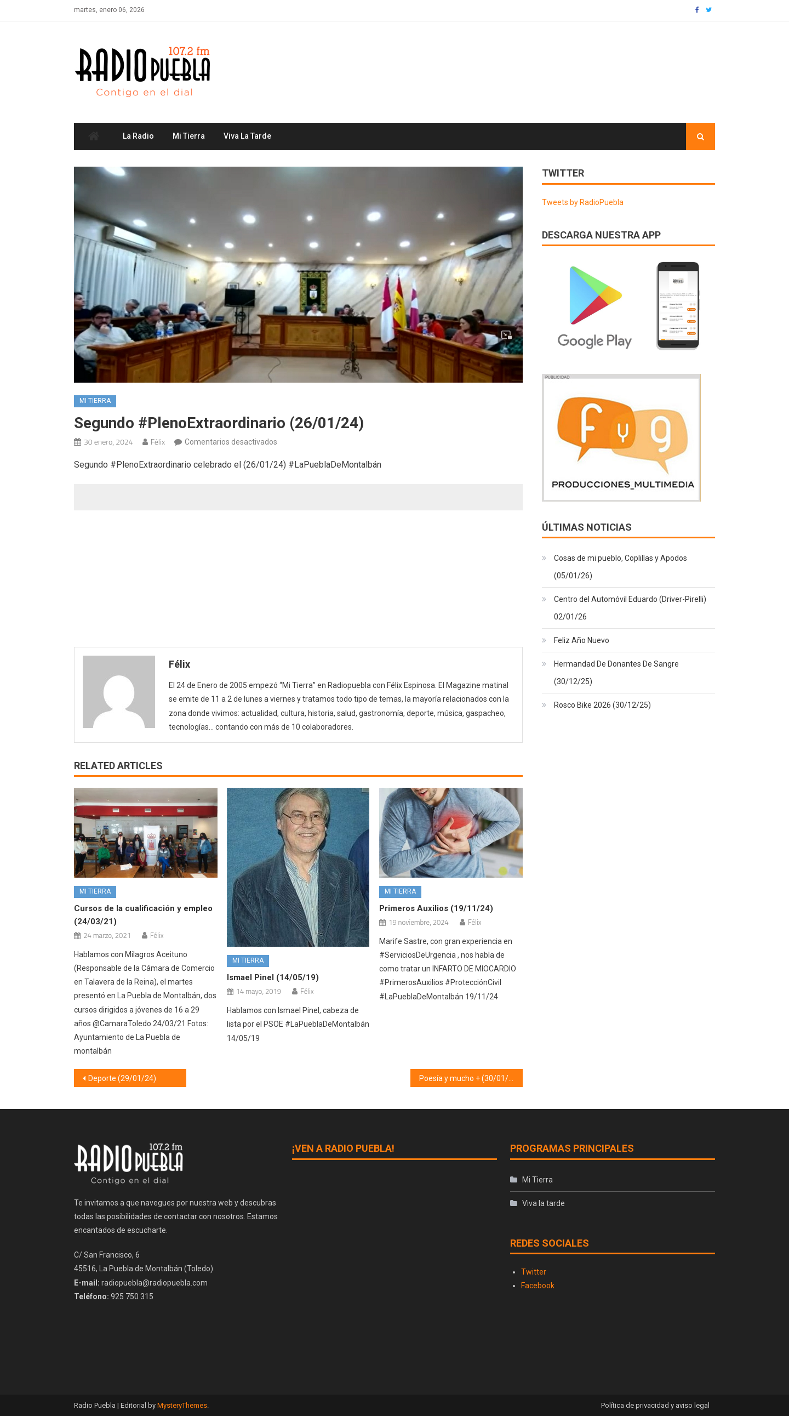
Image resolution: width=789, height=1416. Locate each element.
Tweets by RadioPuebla (583, 202)
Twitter (533, 1271)
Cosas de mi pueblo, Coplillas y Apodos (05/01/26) (620, 567)
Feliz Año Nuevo (581, 640)
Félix (158, 441)
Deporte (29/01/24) (122, 1078)
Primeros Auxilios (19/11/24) (436, 908)
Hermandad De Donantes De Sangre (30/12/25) (616, 673)
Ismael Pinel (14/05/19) (273, 977)
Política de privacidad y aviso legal (655, 1405)
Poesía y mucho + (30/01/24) (469, 1078)
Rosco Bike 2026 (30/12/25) (602, 705)
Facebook (537, 1285)
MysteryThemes (182, 1405)
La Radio (138, 136)
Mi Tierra (189, 136)
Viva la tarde (247, 136)
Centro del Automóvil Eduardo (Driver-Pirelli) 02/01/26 (630, 608)
